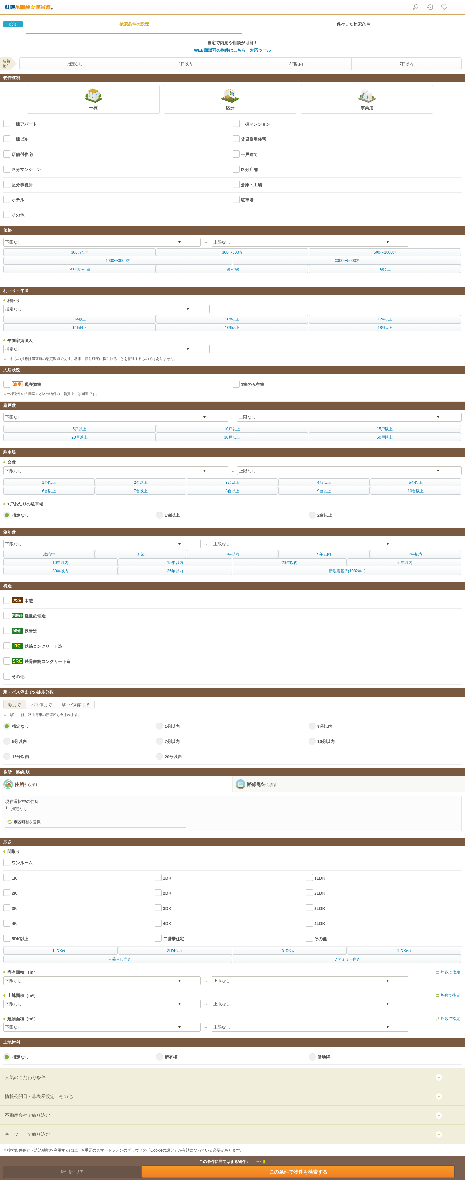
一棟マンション (255, 124)
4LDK (319, 923)
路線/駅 (262, 784)
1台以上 (172, 515)
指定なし (75, 64)
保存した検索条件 (353, 24)
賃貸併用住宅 (253, 139)
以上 (79, 319)
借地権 (323, 1057)
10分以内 (326, 741)
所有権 (171, 1057)
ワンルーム (22, 862)
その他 (18, 215)
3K (14, 908)
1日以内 (185, 64)
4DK (167, 923)
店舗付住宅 (22, 154)
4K (14, 923)
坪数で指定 (450, 972)
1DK (167, 878)
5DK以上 (20, 938)
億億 (232, 269)
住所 (26, 784)
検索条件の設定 (134, 24)
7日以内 (406, 64)
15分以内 (20, 756)
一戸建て (249, 154)
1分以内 (172, 726)
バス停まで (41, 704)
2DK (167, 893)
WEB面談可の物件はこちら (220, 50)
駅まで (14, 704)
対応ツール (260, 50)
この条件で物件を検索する (298, 1172)
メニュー (457, 7)
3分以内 (324, 726)
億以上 (385, 269)
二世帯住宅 (173, 938)
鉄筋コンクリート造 (43, 646)
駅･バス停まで (75, 704)
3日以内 (296, 64)
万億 (79, 269)
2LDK (319, 893)
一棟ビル (20, 139)
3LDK (319, 908)
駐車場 (247, 200)
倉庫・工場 (251, 184)
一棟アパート (24, 124)
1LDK (319, 878)
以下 (79, 252)
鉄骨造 (31, 631)
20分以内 (173, 756)
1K (14, 878)
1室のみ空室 (252, 384)
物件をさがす (415, 7)
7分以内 (172, 741)
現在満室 (33, 384)
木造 (29, 600)
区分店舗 (249, 169)
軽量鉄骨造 (35, 616)
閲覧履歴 (430, 7)
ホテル (18, 200)
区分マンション (26, 169)
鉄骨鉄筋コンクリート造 (48, 661)
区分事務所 (22, 184)
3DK (167, 908)
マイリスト (444, 7)
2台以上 (324, 515)
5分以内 (19, 741)
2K (14, 893)
